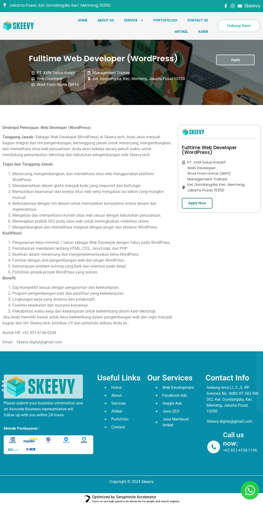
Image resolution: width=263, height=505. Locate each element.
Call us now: (234, 439)
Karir (203, 32)
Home (83, 20)
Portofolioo (165, 20)
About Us (105, 20)
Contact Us (197, 20)
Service (134, 20)
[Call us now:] (214, 447)
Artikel (181, 32)
